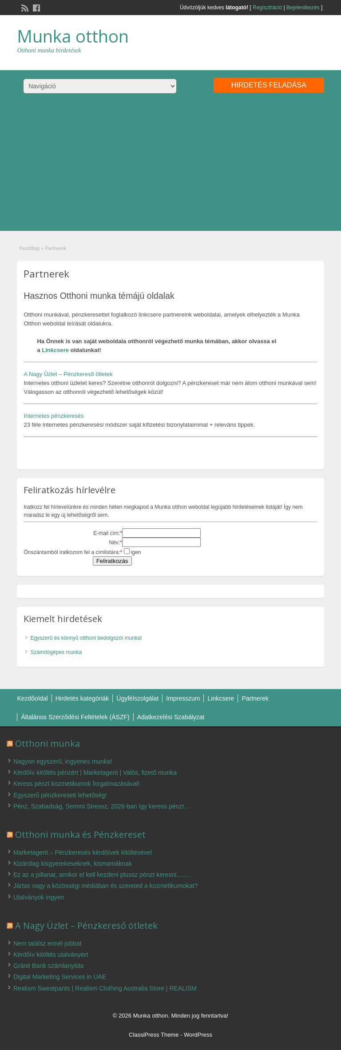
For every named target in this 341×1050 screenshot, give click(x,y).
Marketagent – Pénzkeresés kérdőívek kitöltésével (82, 852)
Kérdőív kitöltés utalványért (50, 954)
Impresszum (183, 698)
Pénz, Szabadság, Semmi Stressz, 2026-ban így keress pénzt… (101, 806)
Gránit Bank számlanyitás (48, 965)
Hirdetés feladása (268, 85)
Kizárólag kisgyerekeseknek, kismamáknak (72, 863)
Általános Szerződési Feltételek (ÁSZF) (75, 717)
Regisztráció (267, 7)
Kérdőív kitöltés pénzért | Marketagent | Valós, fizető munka (95, 772)
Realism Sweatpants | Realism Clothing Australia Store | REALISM (105, 988)
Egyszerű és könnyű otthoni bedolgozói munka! (86, 638)
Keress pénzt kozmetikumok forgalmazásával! (76, 783)
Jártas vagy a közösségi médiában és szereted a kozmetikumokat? (105, 885)
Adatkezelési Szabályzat (171, 717)
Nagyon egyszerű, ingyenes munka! (62, 761)
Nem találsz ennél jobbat (47, 943)
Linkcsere (55, 350)
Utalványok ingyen (38, 897)
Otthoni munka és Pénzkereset (80, 834)
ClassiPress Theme (153, 1034)
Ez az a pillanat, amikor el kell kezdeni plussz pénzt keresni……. (101, 874)
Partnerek (255, 698)
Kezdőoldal (32, 698)
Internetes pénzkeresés (53, 415)
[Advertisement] (170, 169)
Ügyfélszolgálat (137, 698)
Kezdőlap (29, 248)
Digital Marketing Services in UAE (59, 976)
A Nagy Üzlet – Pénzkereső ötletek (68, 374)
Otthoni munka (47, 743)
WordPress (198, 1034)
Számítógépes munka (56, 652)
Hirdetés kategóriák (82, 698)
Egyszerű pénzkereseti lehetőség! (60, 795)
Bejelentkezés (303, 7)
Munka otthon (73, 36)
